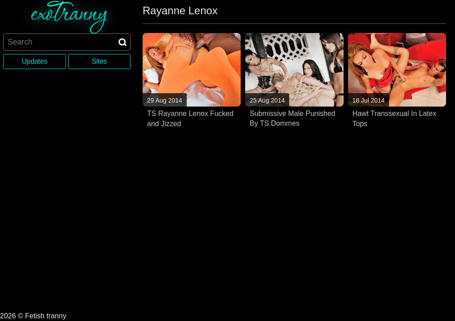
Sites (99, 61)
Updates (34, 61)
